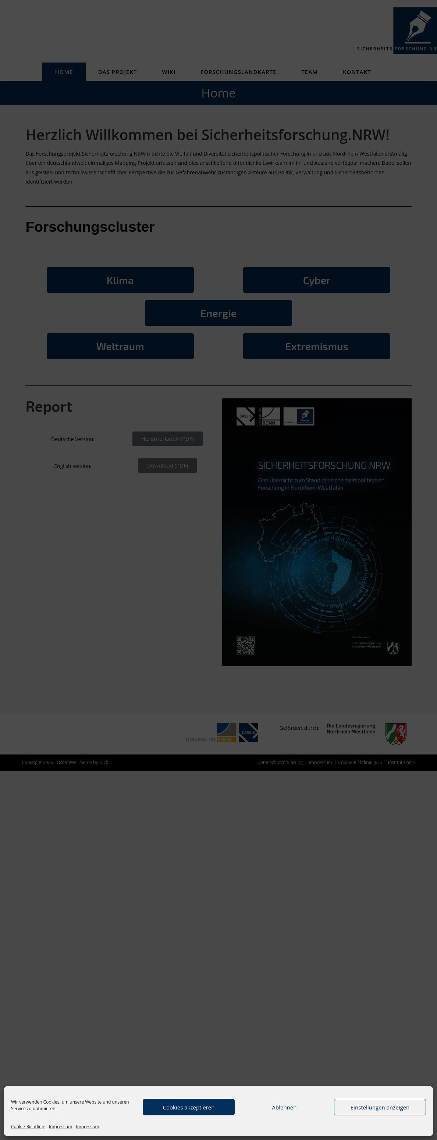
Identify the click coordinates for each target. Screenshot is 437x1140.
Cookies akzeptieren (189, 1107)
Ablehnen (284, 1107)
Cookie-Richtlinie (28, 1126)
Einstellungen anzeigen (380, 1107)
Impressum (60, 1126)
